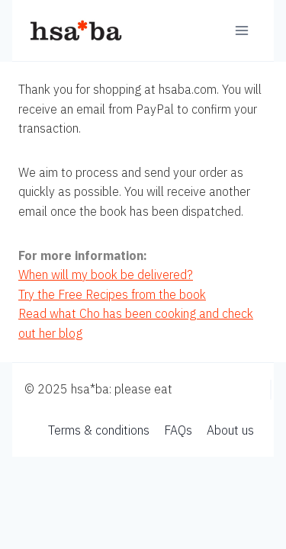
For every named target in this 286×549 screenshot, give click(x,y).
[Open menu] (241, 30)
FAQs (178, 430)
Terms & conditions (98, 430)
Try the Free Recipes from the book (112, 294)
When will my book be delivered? (105, 274)
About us (230, 430)
